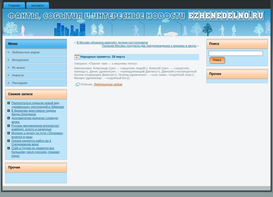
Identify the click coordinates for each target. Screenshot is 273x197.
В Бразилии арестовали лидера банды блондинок (33, 112)
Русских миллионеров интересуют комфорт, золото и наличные (35, 127)
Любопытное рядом (108, 84)
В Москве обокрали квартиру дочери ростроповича (112, 42)
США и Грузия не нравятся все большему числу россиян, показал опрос (35, 151)
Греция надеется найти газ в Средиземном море (31, 142)
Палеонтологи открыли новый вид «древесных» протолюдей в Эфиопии (37, 104)
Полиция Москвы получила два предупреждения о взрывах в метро (149, 45)
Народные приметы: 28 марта (103, 57)
